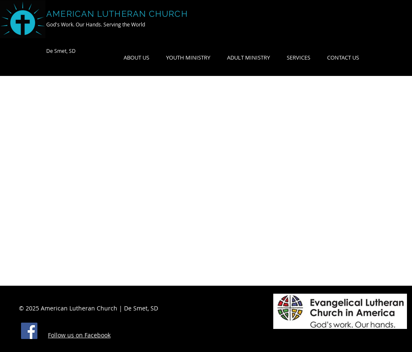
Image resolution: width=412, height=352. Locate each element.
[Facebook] (29, 331)
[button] (248, 57)
